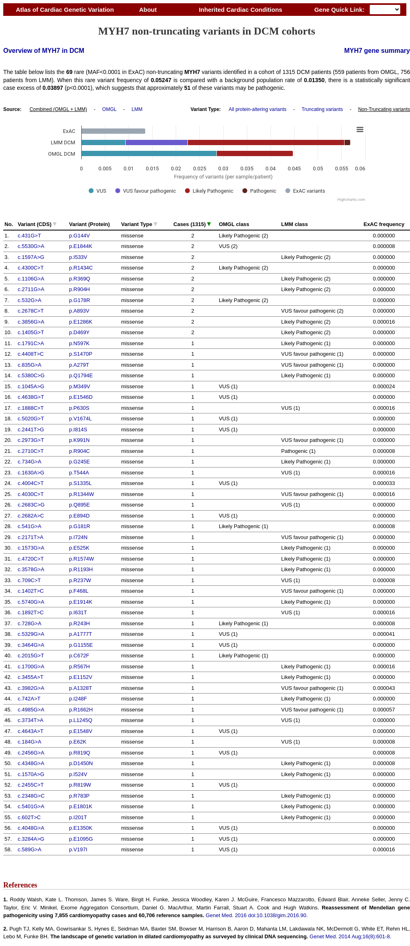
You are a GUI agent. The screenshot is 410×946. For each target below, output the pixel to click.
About (148, 9)
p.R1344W (81, 494)
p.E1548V (80, 731)
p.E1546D (81, 397)
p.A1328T (80, 688)
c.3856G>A (30, 322)
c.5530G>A (30, 246)
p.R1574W (81, 559)
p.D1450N (81, 763)
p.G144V (79, 236)
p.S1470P (80, 354)
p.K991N (79, 440)
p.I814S (78, 429)
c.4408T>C (30, 354)
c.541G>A (29, 526)
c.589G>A (29, 849)
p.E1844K (80, 246)
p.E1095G (81, 839)
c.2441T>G (30, 429)
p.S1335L (80, 483)
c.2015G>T (30, 655)
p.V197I (78, 849)
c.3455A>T (30, 677)
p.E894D (79, 516)
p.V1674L (80, 418)
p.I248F (78, 699)
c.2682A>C (30, 516)
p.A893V (79, 311)
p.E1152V (80, 677)
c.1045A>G (30, 386)
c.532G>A (29, 300)
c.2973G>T (30, 440)
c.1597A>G (30, 257)
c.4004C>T (30, 483)
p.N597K (79, 343)
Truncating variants (322, 109)
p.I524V (78, 774)
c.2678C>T (30, 311)
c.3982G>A (30, 688)
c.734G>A (29, 462)
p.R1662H (81, 710)
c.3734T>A (30, 720)
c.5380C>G (30, 375)
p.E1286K (80, 322)
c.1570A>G (30, 774)
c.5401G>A (30, 806)
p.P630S (79, 408)
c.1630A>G (30, 473)
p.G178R (79, 300)
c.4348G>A (30, 763)
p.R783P (79, 796)
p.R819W (80, 785)
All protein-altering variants (257, 109)
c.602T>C (29, 817)
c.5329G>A (30, 634)
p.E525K (79, 548)
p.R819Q (79, 753)
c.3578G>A (30, 569)
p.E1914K (80, 602)
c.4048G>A (30, 828)
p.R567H (79, 666)
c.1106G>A (30, 279)
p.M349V (79, 386)
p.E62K (78, 742)
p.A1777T (80, 634)
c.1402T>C (30, 591)
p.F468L (79, 591)
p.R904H (79, 289)
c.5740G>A (30, 602)
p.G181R (79, 526)
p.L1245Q (80, 720)
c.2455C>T (30, 785)
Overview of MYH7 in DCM (43, 50)
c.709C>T (29, 580)
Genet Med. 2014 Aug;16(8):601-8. (350, 936)
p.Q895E (79, 505)
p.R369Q (79, 279)
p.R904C (79, 451)
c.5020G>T (30, 418)
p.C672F (79, 655)
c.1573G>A (30, 548)
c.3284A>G (30, 839)
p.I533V (78, 257)
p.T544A (79, 473)
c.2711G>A (30, 289)
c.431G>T (29, 236)
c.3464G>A (30, 645)
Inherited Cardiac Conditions (240, 9)
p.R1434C (81, 268)
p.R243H (79, 623)
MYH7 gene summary (377, 50)
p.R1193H (81, 569)
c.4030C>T (30, 494)
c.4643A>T (30, 731)
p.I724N (78, 537)
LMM (137, 109)
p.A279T (79, 365)
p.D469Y (79, 332)
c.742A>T (28, 699)
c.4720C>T (30, 559)
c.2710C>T (30, 451)
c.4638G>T (30, 397)
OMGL (109, 109)
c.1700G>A (30, 666)
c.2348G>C (30, 796)
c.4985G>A (30, 710)
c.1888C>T (30, 408)
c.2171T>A (30, 537)
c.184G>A (29, 742)
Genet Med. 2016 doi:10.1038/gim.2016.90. (257, 915)
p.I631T (78, 612)
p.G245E (79, 462)
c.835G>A (29, 365)
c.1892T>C (30, 612)
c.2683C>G (30, 505)
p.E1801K (80, 806)
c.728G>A (29, 623)
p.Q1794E (81, 375)
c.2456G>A (30, 753)
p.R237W (80, 580)
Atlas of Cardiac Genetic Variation (65, 9)
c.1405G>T (30, 332)
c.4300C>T (30, 268)
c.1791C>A (30, 343)
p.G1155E (81, 645)
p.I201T (78, 817)
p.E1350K (80, 828)
